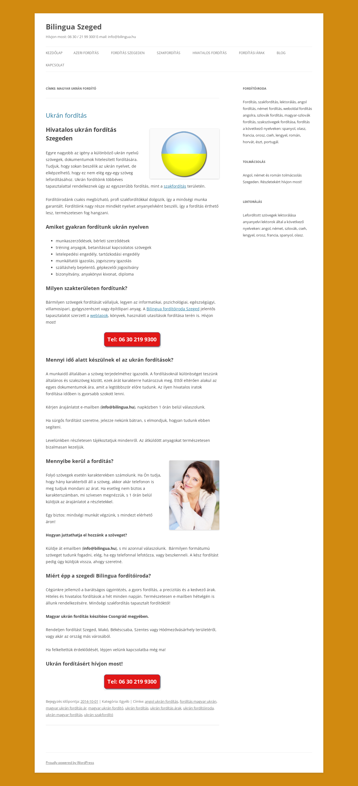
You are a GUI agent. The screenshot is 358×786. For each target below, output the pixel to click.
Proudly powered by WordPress (70, 762)
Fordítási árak (251, 53)
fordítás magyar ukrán (198, 701)
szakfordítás (175, 186)
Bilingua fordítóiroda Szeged (173, 308)
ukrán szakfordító (98, 714)
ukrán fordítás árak (165, 708)
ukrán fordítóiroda (198, 708)
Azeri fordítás (86, 53)
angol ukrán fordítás (161, 701)
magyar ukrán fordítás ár (66, 708)
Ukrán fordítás (66, 115)
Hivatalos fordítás (210, 53)
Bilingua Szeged (74, 27)
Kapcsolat (55, 65)
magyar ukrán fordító (105, 708)
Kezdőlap (54, 53)
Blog (281, 53)
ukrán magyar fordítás (64, 714)
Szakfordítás (168, 53)
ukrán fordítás (136, 708)
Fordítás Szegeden (128, 53)
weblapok (99, 315)
